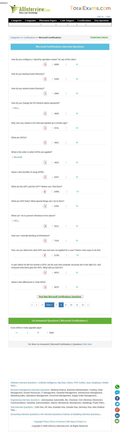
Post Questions (33, 24)
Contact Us (81, 421)
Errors (90, 24)
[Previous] (31, 304)
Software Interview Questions (24, 382)
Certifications (84, 20)
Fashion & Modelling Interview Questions (81, 414)
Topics (82, 24)
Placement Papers (48, 20)
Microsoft (18, 157)
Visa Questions (101, 20)
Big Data (61, 382)
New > (49, 305)
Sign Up (99, 17)
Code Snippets (67, 20)
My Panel (62, 24)
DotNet (82, 382)
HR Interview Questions (51, 414)
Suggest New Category (99, 37)
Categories (16, 20)
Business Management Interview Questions (30, 390)
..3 (42, 305)
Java (88, 382)
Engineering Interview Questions (25, 400)
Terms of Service (57, 421)
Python (70, 382)
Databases (96, 382)
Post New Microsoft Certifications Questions (60, 296)
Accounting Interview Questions (25, 414)
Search (73, 24)
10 (71, 305)
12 (83, 305)
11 (77, 305)
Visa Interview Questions (22, 407)
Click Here (87, 344)
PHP (76, 382)
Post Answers (49, 24)
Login (107, 17)
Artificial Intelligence (48, 382)
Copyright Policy (41, 421)
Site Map (70, 421)
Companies (30, 20)
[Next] (88, 304)
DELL (16, 108)
